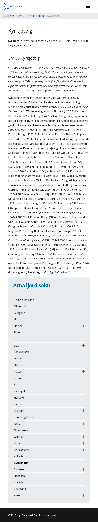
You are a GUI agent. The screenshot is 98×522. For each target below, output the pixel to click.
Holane (18, 326)
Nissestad (20, 306)
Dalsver (18, 365)
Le (15, 339)
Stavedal (19, 482)
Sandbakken (21, 352)
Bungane (19, 313)
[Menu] (88, 6)
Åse (16, 384)
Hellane (18, 358)
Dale (16, 345)
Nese (17, 423)
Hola (17, 319)
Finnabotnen (21, 449)
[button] (83, 326)
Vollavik (18, 456)
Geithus (18, 436)
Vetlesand (20, 489)
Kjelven (18, 404)
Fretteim (19, 410)
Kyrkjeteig (21, 463)
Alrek (17, 495)
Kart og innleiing (24, 300)
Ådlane (18, 378)
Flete (17, 332)
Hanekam (20, 476)
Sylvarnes (20, 469)
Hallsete (19, 397)
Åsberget (19, 391)
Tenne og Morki (24, 417)
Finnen (18, 443)
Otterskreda (21, 430)
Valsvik (18, 371)
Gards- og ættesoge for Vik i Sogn (13, 6)
